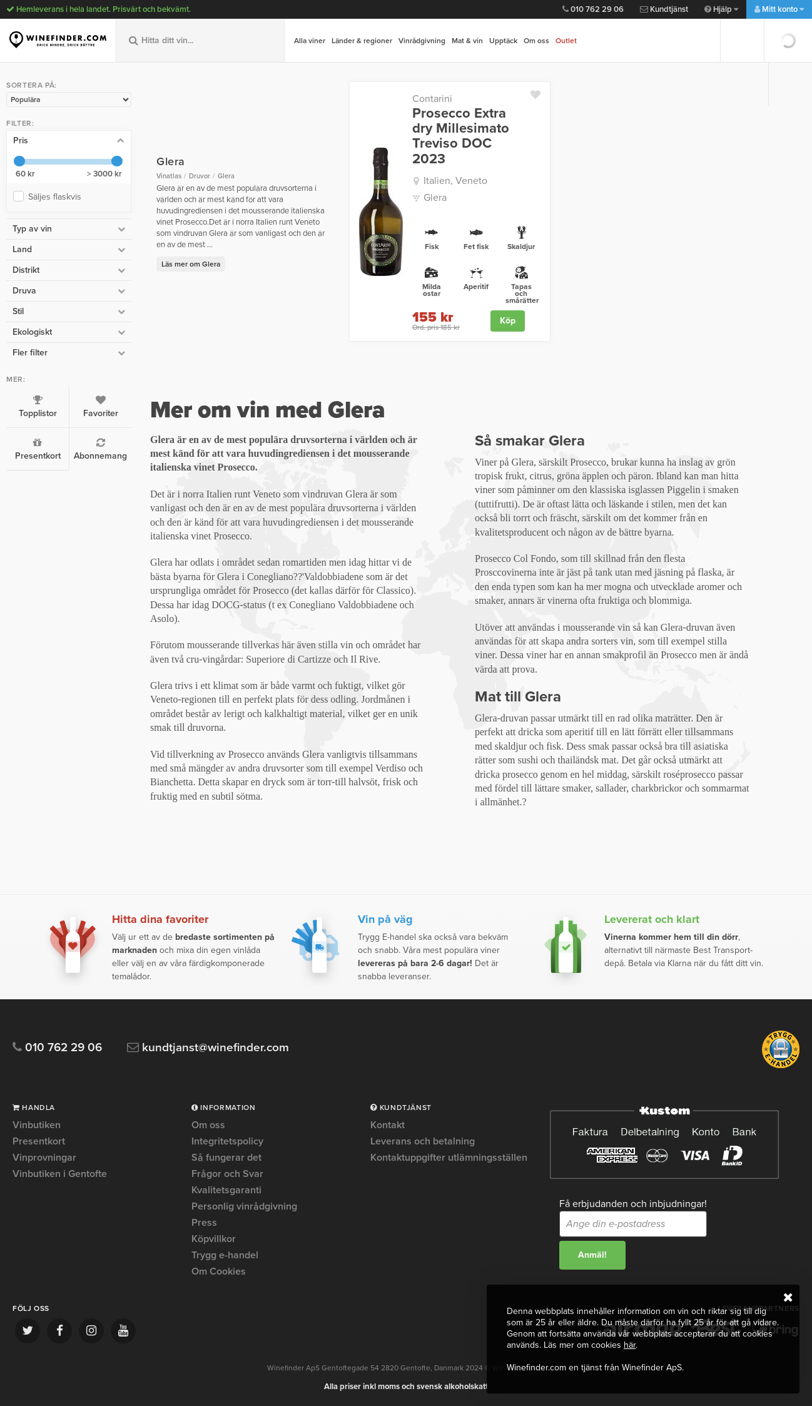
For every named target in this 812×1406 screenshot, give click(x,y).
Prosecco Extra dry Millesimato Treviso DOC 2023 (460, 136)
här (630, 1345)
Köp (507, 320)
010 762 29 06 (593, 9)
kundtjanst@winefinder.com (208, 1047)
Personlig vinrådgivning (244, 1206)
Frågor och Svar (227, 1174)
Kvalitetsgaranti (226, 1190)
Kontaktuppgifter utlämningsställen (448, 1157)
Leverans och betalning (422, 1141)
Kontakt (387, 1125)
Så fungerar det (226, 1157)
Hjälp (721, 9)
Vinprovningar (44, 1157)
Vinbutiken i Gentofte (60, 1174)
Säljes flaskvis (57, 196)
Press (204, 1222)
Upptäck (503, 40)
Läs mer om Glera (190, 264)
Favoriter (100, 407)
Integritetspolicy (227, 1141)
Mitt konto (779, 9)
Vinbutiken (37, 1125)
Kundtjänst (664, 9)
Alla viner (309, 40)
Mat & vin (467, 40)
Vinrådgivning (421, 40)
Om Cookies (218, 1271)
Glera (435, 197)
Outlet (566, 40)
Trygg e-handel (224, 1255)
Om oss (536, 40)
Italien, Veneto (455, 181)
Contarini (432, 99)
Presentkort (37, 449)
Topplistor (37, 407)
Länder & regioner (362, 40)
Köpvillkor (213, 1239)
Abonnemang (100, 449)
